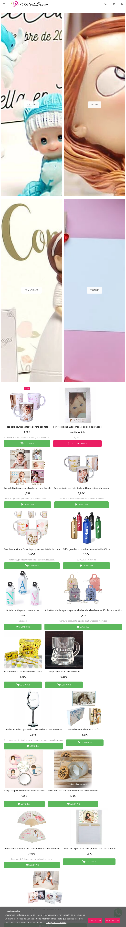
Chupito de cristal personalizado (64, 672)
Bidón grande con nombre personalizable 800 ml (86, 549)
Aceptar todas (95, 920)
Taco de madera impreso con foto (84, 729)
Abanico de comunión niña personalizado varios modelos (32, 849)
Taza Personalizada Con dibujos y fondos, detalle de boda (32, 549)
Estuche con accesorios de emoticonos (23, 672)
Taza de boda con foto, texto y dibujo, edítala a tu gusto (81, 488)
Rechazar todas (112, 920)
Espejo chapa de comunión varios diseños (24, 791)
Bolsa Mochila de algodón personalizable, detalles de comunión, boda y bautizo (83, 610)
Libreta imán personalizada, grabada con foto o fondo (89, 849)
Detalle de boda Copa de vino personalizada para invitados (33, 729)
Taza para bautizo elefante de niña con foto (27, 427)
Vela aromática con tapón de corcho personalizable (73, 791)
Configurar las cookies (56, 923)
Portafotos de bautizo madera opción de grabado (77, 427)
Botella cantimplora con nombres (22, 610)
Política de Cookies (25, 919)
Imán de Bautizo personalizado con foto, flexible (27, 488)
